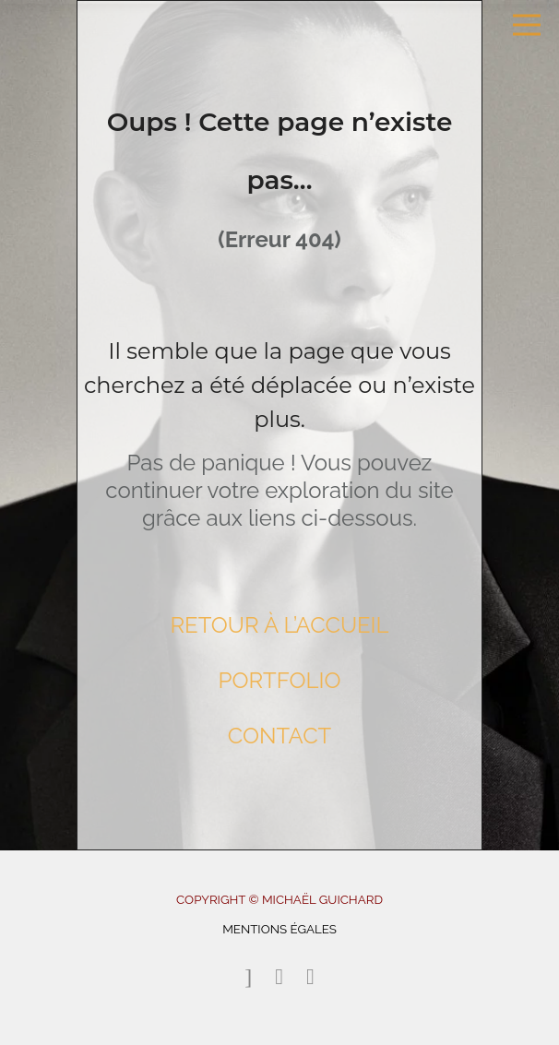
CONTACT (280, 735)
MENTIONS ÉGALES (279, 928)
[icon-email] (252, 977)
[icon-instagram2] (283, 977)
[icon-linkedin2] (310, 977)
